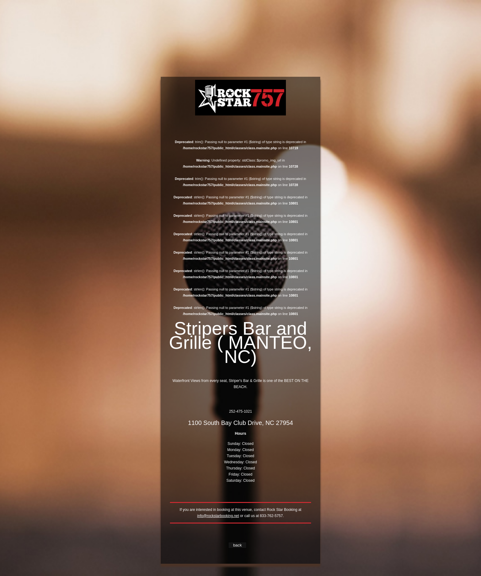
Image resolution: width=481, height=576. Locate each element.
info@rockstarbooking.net (218, 516)
